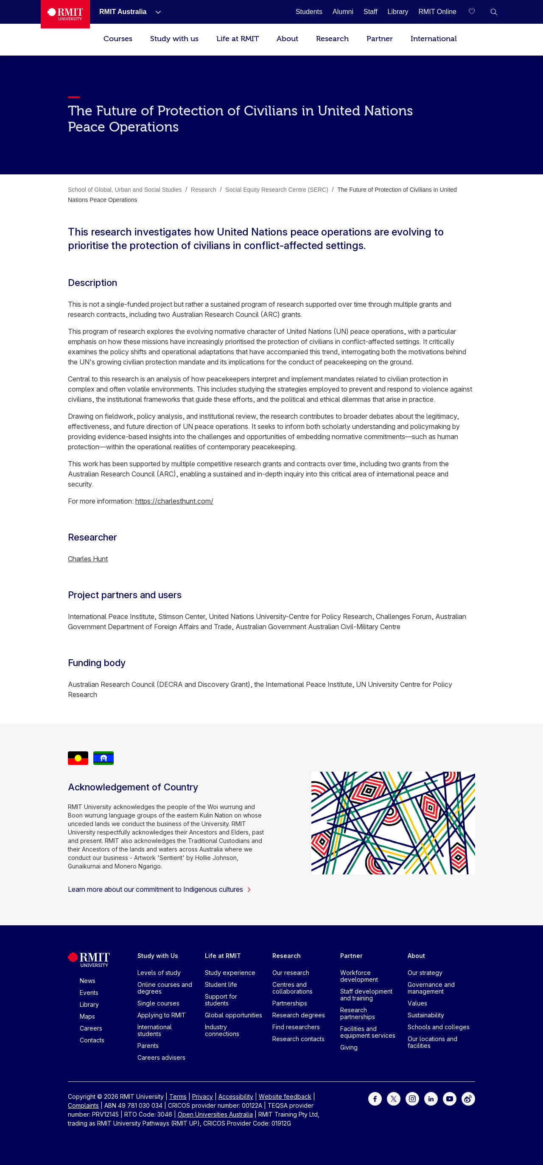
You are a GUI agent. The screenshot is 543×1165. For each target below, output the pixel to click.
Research (332, 38)
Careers (91, 1028)
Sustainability (426, 1015)
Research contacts (298, 1038)
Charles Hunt (88, 558)
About (287, 38)
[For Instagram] (412, 1098)
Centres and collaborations (292, 988)
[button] (493, 12)
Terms (178, 1096)
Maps (87, 1016)
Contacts (92, 1040)
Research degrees (298, 1015)
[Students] (309, 11)
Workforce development (359, 976)
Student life (221, 984)
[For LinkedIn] (431, 1098)
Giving (349, 1047)
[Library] (398, 11)
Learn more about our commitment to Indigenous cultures (160, 889)
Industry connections (222, 1030)
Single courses (158, 1003)
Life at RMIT (237, 38)
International (434, 38)
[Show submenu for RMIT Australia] (155, 12)
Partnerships (289, 1003)
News (87, 980)
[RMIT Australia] (122, 11)
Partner (380, 38)
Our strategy (425, 972)
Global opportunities (233, 1015)
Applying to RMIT (161, 1015)
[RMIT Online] (437, 11)
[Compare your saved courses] (476, 11)
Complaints (83, 1105)
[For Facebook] (375, 1098)
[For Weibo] (468, 1098)
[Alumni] (343, 11)
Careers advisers (161, 1057)
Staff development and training (366, 995)
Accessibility (235, 1096)
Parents (148, 1045)
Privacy (202, 1096)
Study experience (230, 972)
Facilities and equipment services (367, 1032)
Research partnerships (357, 1013)
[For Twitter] (393, 1098)
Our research (290, 972)
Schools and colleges (439, 1027)
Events (89, 992)
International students (154, 1030)
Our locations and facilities (432, 1042)
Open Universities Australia (215, 1114)
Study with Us (157, 955)
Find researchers (296, 1027)
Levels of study (159, 972)
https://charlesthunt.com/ (174, 501)
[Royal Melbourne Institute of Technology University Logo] (65, 14)
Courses (118, 38)
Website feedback (285, 1096)
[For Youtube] (449, 1098)
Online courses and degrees (164, 988)
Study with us (174, 38)
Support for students (221, 1000)
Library (89, 1004)
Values (417, 1003)
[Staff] (370, 11)
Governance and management (431, 988)
